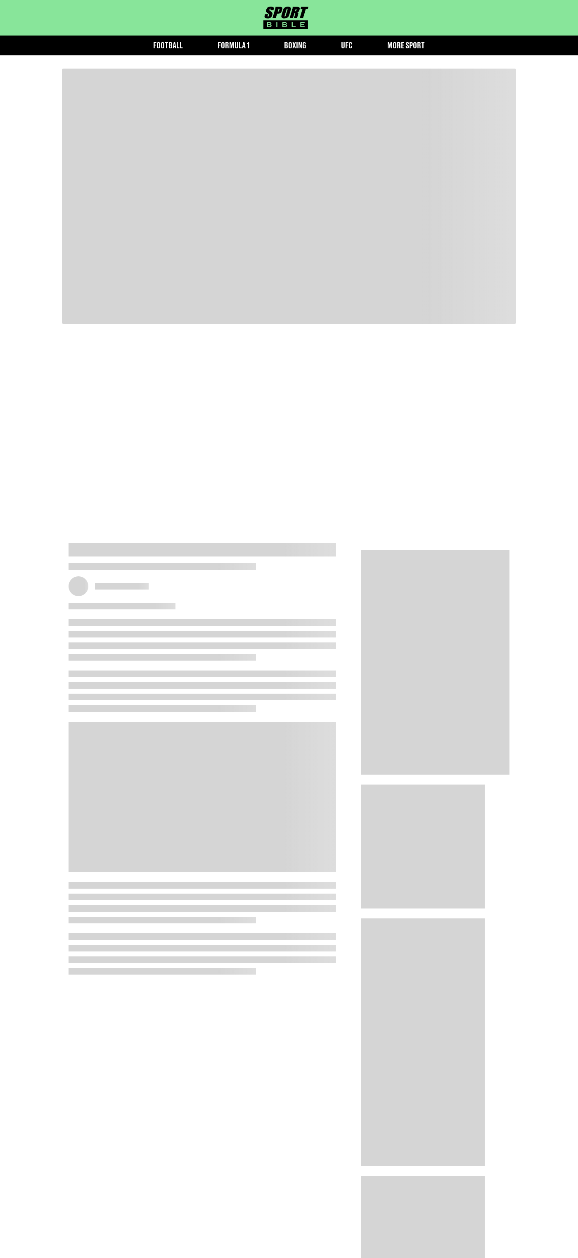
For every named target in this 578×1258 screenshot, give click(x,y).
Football (168, 45)
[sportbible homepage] (285, 18)
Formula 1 (233, 45)
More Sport (406, 45)
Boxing (295, 45)
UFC (347, 45)
